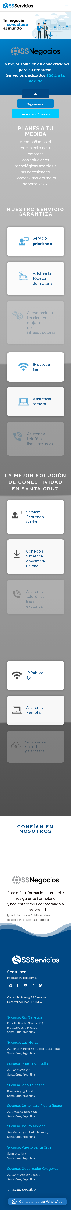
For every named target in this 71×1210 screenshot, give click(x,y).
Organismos (35, 104)
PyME (36, 94)
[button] (37, 1201)
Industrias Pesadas (35, 114)
